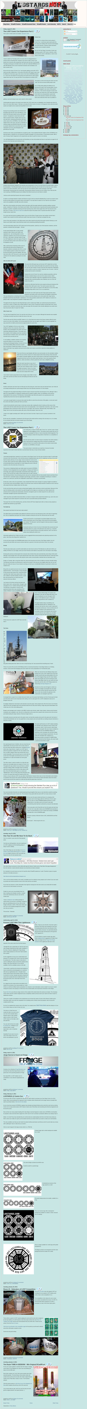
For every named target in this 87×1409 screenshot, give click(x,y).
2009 (66, 130)
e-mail (72, 90)
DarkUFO (80, 95)
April (67, 123)
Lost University (51, 24)
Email (75, 73)
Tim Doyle (13, 1399)
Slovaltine (73, 83)
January (68, 128)
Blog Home (7, 24)
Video (80, 71)
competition (9, 1358)
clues (81, 93)
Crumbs (73, 91)
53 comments (20, 1048)
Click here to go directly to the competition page (14, 1326)
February (68, 126)
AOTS (80, 94)
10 (37, 31)
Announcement (69, 89)
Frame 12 (78, 77)
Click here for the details (21, 1101)
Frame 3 (67, 84)
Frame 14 (78, 74)
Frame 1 (8, 1399)
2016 (66, 107)
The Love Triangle (68, 99)
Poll (80, 79)
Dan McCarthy (78, 89)
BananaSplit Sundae (68, 95)
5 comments (20, 915)
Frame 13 (68, 79)
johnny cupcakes (73, 94)
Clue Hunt (67, 91)
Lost (13, 423)
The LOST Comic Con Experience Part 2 (18, 31)
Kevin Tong (74, 84)
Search (64, 24)
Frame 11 (67, 80)
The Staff (75, 99)
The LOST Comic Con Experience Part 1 (18, 427)
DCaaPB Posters (41, 24)
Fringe (8, 1090)
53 (34, 922)
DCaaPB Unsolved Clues (29, 24)
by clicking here (7, 1025)
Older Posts (55, 1403)
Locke (66, 97)
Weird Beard (78, 101)
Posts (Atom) (13, 1405)
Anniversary (9, 916)
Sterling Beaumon (70, 98)
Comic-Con (9, 423)
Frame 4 (73, 80)
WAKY (73, 101)
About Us (70, 24)
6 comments (20, 1357)
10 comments (20, 422)
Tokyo (77, 93)
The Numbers (72, 93)
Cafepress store (11, 899)
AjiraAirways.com (70, 87)
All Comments (68, 34)
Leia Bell (78, 87)
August (68, 116)
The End (14, 916)
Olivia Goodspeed (72, 97)
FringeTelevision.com (20, 1069)
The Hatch (81, 98)
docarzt (77, 102)
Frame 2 (80, 83)
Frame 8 (75, 79)
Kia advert (79, 96)
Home (31, 1403)
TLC (76, 98)
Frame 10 (70, 74)
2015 (66, 109)
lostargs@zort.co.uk (74, 40)
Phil (78, 97)
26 (27, 1096)
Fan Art (8, 1049)
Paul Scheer (69, 77)
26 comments (20, 1282)
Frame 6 (80, 76)
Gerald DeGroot (68, 96)
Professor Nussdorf (75, 88)
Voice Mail (68, 101)
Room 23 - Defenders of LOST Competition (19, 1289)
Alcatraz (28, 747)
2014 (66, 110)
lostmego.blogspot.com (45, 683)
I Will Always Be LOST (16, 830)
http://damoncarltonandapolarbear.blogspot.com (14, 876)
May (67, 122)
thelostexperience (73, 103)
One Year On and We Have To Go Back (17, 836)
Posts (66, 31)
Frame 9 (80, 80)
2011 (66, 114)
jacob (67, 94)
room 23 (15, 1358)
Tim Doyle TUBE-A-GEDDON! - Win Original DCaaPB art (24, 1364)
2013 (66, 111)
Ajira (77, 86)
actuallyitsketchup (71, 102)
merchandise (15, 1283)
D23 (77, 91)
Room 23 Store (40, 1291)
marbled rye (24, 830)
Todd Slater (67, 90)
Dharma (66, 76)
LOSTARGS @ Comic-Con (13, 1096)
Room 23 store (14, 1323)
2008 (66, 132)
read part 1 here (25, 33)
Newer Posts (6, 1403)
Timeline (80, 99)
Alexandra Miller (79, 90)
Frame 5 (73, 76)
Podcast (74, 71)
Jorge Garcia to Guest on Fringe (15, 1055)
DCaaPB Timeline (15, 24)
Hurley (74, 96)
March (67, 125)
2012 (66, 113)
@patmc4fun (41, 938)
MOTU (59, 24)
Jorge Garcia (13, 1090)
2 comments (20, 1089)
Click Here (8, 992)
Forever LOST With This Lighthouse (16, 922)
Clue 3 (75, 95)
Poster (75, 69)
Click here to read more (18, 210)
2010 (66, 129)
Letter (67, 88)
